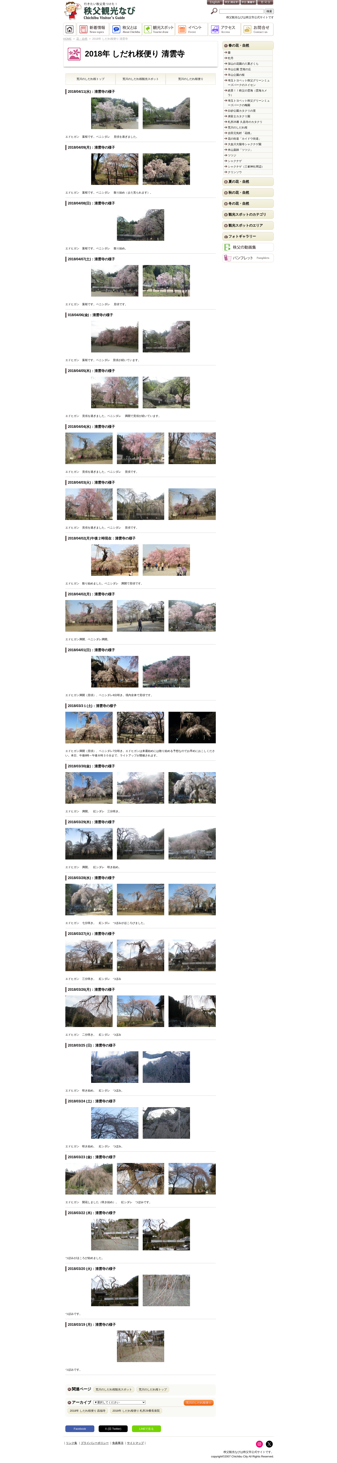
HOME (70, 29)
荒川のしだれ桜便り (198, 1402)
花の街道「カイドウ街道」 (244, 138)
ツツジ (232, 155)
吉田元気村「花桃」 (240, 133)
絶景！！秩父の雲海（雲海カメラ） (247, 93)
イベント (192, 29)
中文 (232, 2)
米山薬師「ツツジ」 (240, 149)
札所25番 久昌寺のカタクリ (245, 121)
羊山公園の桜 (236, 74)
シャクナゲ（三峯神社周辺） (246, 166)
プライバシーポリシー (95, 1443)
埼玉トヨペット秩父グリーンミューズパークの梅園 (249, 103)
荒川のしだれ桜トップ (153, 1389)
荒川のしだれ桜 (90, 79)
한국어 (265, 2)
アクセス (224, 29)
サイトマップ (135, 1443)
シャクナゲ (235, 161)
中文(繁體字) (248, 2)
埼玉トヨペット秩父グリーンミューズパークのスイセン (249, 83)
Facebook (80, 1428)
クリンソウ (235, 172)
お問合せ (257, 29)
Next (212, 504)
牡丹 (230, 58)
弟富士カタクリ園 (239, 116)
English (215, 2)
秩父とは (126, 29)
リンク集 (71, 1443)
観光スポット (159, 29)
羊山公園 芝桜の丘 (239, 69)
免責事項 (117, 1443)
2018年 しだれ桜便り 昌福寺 (88, 1410)
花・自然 (81, 38)
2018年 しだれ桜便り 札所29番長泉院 (136, 1410)
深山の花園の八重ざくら (243, 63)
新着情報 (93, 29)
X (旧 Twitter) (113, 1428)
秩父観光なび (99, 11)
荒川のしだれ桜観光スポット (114, 1389)
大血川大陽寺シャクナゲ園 (244, 144)
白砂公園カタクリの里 (242, 110)
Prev (68, 504)
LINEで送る (146, 1428)
